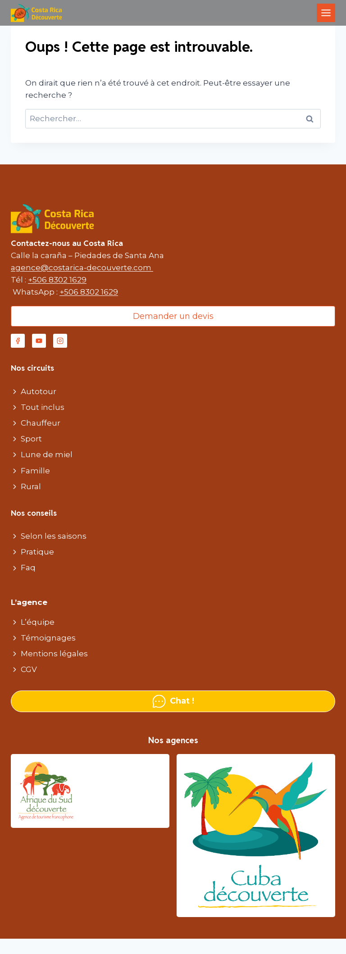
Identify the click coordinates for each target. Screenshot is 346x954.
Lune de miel (47, 454)
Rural (31, 486)
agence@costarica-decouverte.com (82, 267)
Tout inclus (42, 407)
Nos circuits (32, 368)
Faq (28, 567)
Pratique (37, 551)
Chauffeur (40, 422)
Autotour (38, 391)
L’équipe (38, 622)
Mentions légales (54, 653)
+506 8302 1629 (57, 279)
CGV (29, 669)
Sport (31, 438)
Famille (35, 470)
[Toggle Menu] (326, 13)
